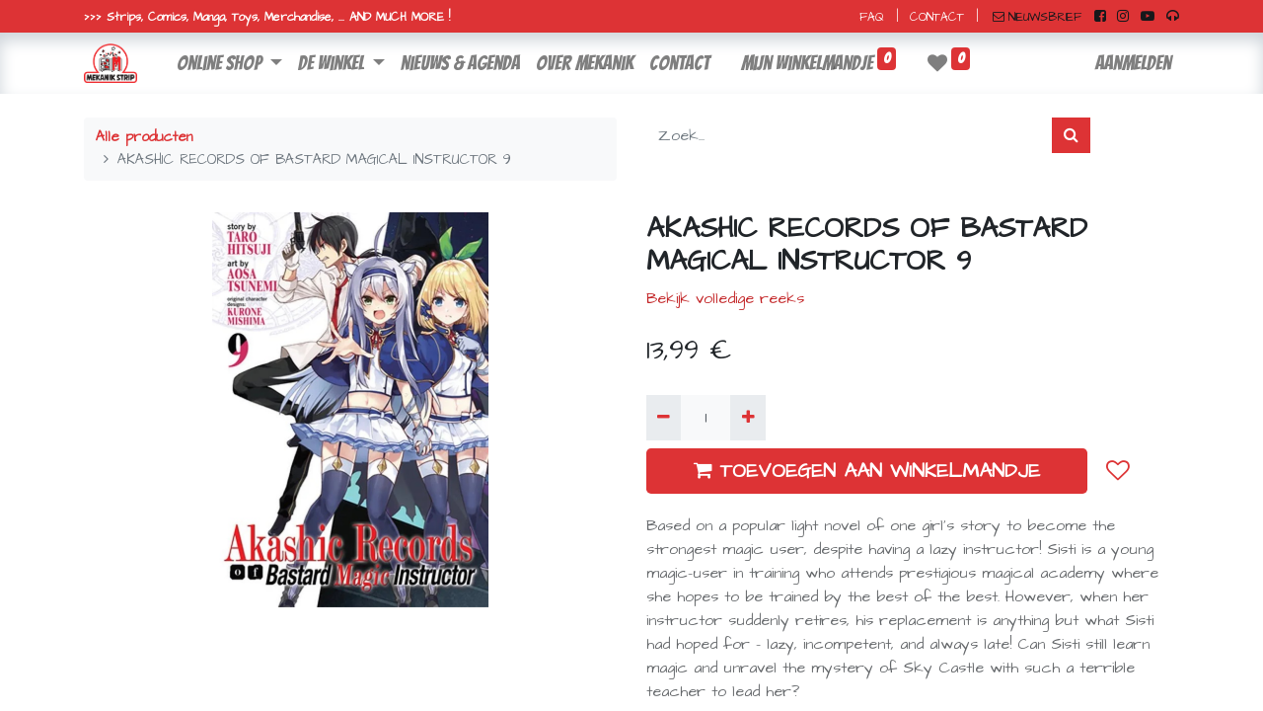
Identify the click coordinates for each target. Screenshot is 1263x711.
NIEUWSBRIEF (1037, 17)
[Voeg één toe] (747, 417)
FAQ (871, 17)
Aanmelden (1133, 63)
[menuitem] (460, 63)
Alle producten (144, 137)
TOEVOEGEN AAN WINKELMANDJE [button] (867, 471)
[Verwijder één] (663, 417)
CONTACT (937, 17)
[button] (1118, 471)
